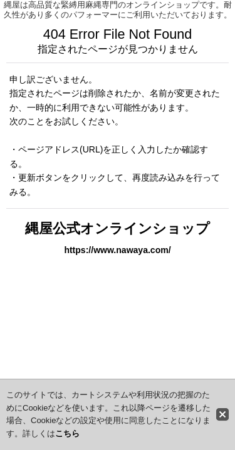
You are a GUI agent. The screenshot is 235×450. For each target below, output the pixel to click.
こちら (67, 433)
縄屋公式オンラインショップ (117, 228)
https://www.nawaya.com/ (117, 250)
